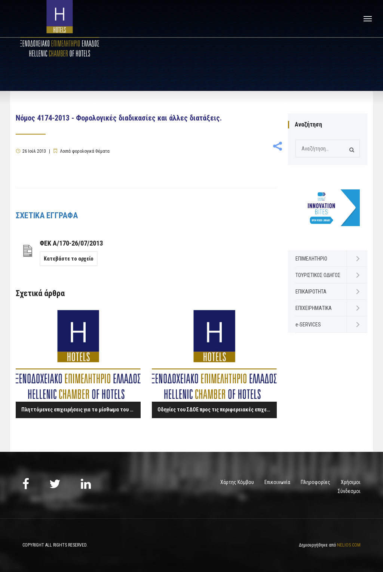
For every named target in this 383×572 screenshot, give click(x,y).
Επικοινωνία (277, 482)
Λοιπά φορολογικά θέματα (85, 151)
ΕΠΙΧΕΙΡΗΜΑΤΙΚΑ (313, 308)
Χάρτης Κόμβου (237, 482)
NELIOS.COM (349, 545)
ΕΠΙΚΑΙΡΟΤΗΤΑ (311, 292)
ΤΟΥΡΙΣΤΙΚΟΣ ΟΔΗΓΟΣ (317, 275)
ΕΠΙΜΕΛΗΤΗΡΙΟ (311, 259)
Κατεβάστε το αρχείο (69, 259)
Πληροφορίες (315, 482)
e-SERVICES (308, 325)
